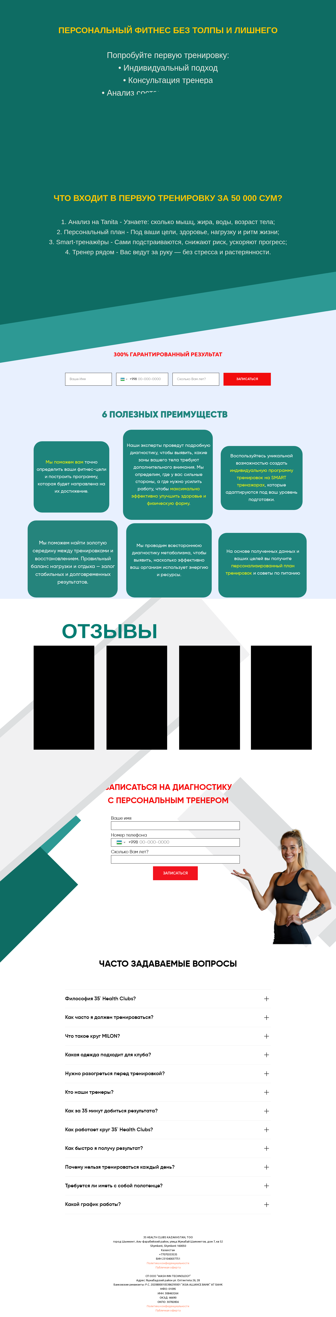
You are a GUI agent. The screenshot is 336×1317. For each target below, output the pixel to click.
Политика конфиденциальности (168, 1263)
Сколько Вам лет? (129, 852)
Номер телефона (129, 835)
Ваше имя (121, 818)
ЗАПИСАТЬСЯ (175, 873)
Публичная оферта (168, 1267)
